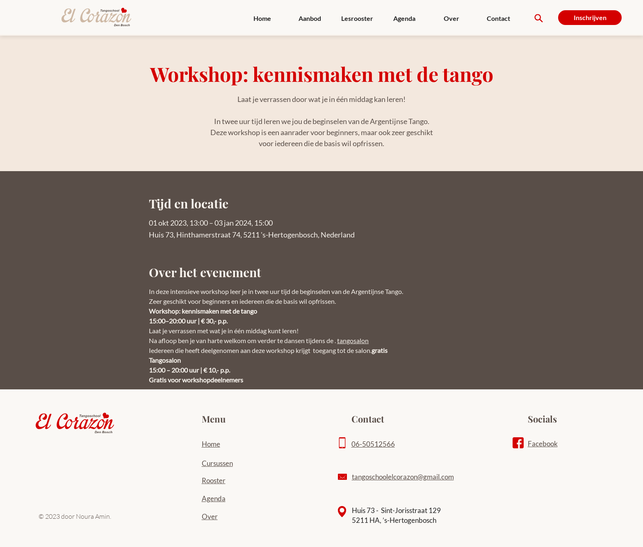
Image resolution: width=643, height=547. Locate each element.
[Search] (539, 18)
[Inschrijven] (590, 17)
